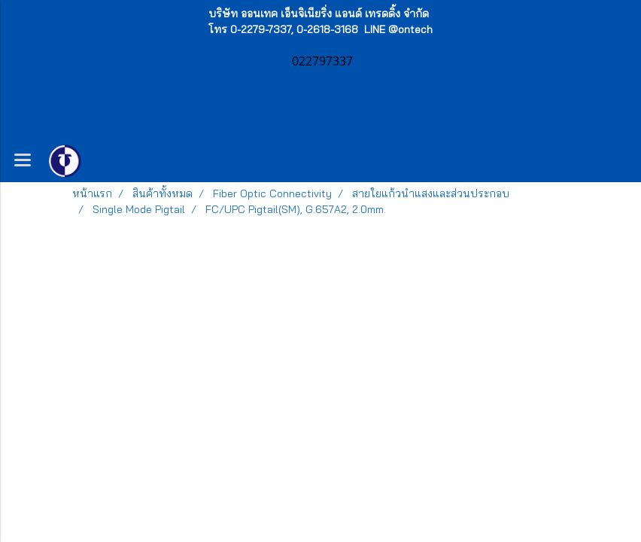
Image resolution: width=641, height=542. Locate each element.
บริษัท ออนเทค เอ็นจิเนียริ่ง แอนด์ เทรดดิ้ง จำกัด (318, 13)
